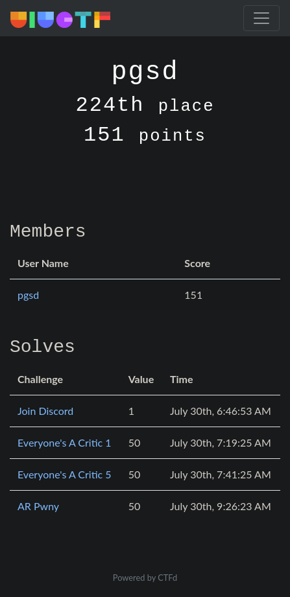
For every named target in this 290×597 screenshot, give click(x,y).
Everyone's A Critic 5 (65, 474)
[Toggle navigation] (261, 18)
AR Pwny (38, 506)
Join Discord (45, 410)
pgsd (28, 294)
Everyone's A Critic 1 (65, 442)
